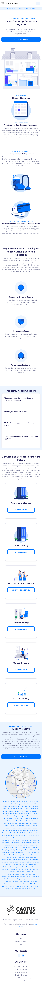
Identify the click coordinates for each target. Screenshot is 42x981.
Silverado (32, 837)
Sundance (29, 842)
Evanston (5, 886)
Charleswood (6, 869)
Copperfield (11, 871)
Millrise (22, 818)
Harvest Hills (27, 801)
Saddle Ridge (35, 833)
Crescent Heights (25, 876)
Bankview (12, 859)
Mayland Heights (19, 816)
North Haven (21, 823)
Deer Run (7, 879)
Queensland (28, 828)
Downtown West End (10, 884)
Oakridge (29, 823)
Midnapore (16, 818)
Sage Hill (4, 835)
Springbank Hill (34, 840)
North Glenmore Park (10, 823)
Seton (30, 835)
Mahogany (6, 813)
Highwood (30, 804)
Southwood (25, 840)
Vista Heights (20, 850)
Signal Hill (16, 837)
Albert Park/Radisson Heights (11, 876)
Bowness (9, 862)
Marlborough (23, 813)
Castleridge (14, 867)
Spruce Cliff (5, 842)
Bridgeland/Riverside (33, 862)
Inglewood (34, 806)
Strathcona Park (15, 842)
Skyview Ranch (6, 840)
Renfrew (5, 830)
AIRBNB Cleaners (21, 629)
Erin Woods (5, 801)
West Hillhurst (34, 850)
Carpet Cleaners (21, 670)
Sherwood (9, 837)
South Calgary (16, 840)
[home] (11, 3)
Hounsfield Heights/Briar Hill (11, 806)
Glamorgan (17, 888)
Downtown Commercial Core (13, 881)
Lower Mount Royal (22, 811)
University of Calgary (20, 847)
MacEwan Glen (33, 811)
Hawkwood (35, 801)
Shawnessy (36, 835)
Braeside (16, 862)
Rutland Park (26, 833)
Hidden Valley (13, 804)
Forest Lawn (9, 888)
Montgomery (11, 820)
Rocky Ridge (27, 830)
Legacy (5, 811)
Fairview (18, 886)
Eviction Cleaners (21, 705)
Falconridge (25, 886)
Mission (27, 818)
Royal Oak (13, 833)
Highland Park (22, 804)
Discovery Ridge (16, 879)
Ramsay (34, 828)
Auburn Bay (33, 857)
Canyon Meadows (30, 864)
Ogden (35, 823)
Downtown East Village (30, 881)
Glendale (13, 801)
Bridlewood (8, 864)
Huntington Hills (26, 806)
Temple (13, 845)
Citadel (21, 869)
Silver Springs (24, 837)
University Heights (7, 847)
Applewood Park (34, 859)
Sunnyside (36, 842)
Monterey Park (35, 818)
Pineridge (20, 828)
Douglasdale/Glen (27, 879)
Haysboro (5, 804)
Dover (35, 879)
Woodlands (7, 857)
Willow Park (35, 852)
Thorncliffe (19, 845)
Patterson (34, 825)
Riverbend (19, 830)
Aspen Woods (16, 857)
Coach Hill (28, 869)
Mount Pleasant (20, 820)
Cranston (32, 874)
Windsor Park (8, 854)
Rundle (19, 833)
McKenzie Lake (30, 816)
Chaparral (35, 867)
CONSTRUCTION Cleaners (21, 590)
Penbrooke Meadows (10, 828)
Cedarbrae (21, 867)
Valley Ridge (6, 850)
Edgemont (26, 884)
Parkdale (21, 825)
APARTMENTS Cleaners (21, 510)
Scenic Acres (23, 835)
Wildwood (28, 852)
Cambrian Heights (18, 864)
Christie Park (14, 869)
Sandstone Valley (13, 835)
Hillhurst (36, 804)
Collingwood (35, 869)
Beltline (3, 862)
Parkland (27, 825)
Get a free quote (21, 39)
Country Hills (29, 871)
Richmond (12, 830)
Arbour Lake (25, 857)
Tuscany (25, 845)
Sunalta (22, 842)
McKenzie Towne (7, 818)
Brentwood (23, 862)
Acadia (20, 884)
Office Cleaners (21, 552)
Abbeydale (32, 888)
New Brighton (30, 820)
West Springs (6, 852)
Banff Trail (5, 859)
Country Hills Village (13, 874)
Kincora (26, 808)
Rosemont (35, 830)
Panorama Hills (13, 825)
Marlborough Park (33, 813)
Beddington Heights (22, 859)
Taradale (7, 845)
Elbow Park (33, 884)
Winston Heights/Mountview (21, 854)
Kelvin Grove (6, 808)
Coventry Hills (24, 874)
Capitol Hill (6, 867)
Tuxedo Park (33, 845)
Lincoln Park (12, 811)
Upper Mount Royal (33, 847)
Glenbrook (25, 888)
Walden (27, 850)
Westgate (14, 852)
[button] (38, 3)
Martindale (10, 816)
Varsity (13, 850)
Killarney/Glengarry (17, 808)
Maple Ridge (14, 813)
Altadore (28, 867)
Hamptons (19, 801)
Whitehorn (21, 852)
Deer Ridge (35, 876)
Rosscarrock (5, 833)
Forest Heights (34, 886)
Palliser (6, 825)
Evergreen (12, 886)
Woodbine (34, 854)
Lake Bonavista (33, 808)
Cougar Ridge (20, 871)
